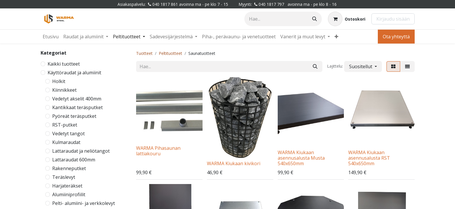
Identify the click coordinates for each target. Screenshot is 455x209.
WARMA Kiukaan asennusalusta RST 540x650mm (369, 158)
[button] (363, 66)
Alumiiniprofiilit (68, 194)
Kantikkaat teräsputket (77, 107)
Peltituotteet (170, 53)
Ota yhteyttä (396, 36)
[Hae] (314, 19)
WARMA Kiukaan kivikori (233, 163)
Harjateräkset (67, 186)
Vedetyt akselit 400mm (76, 99)
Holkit (58, 81)
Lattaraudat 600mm (73, 159)
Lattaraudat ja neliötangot (81, 151)
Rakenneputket (69, 168)
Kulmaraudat (66, 142)
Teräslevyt (63, 177)
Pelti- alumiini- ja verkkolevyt (83, 203)
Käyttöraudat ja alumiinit (74, 72)
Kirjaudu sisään (393, 19)
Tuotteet (144, 53)
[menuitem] (50, 36)
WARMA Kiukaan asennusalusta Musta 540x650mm (301, 158)
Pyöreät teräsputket (74, 116)
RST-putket (64, 125)
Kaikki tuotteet (64, 64)
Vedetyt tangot (68, 133)
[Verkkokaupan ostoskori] (346, 19)
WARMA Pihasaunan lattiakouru (158, 151)
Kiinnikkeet (64, 90)
